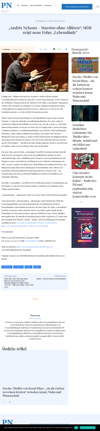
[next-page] (9, 402)
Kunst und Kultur (56, 21)
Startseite (40, 21)
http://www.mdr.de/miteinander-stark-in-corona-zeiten (24, 226)
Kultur (28, 267)
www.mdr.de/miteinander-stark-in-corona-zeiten (37, 223)
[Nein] (97, 428)
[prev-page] (4, 402)
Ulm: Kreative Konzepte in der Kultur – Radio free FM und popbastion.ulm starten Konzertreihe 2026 (85, 144)
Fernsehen (18, 267)
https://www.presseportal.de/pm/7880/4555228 (34, 247)
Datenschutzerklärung (88, 427)
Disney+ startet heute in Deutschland (51, 279)
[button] (97, 6)
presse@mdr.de (31, 241)
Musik (37, 267)
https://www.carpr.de (35, 318)
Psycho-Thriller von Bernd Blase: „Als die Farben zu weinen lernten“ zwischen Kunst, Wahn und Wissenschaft (32, 391)
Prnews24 (7, 49)
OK (76, 427)
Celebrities (7, 267)
